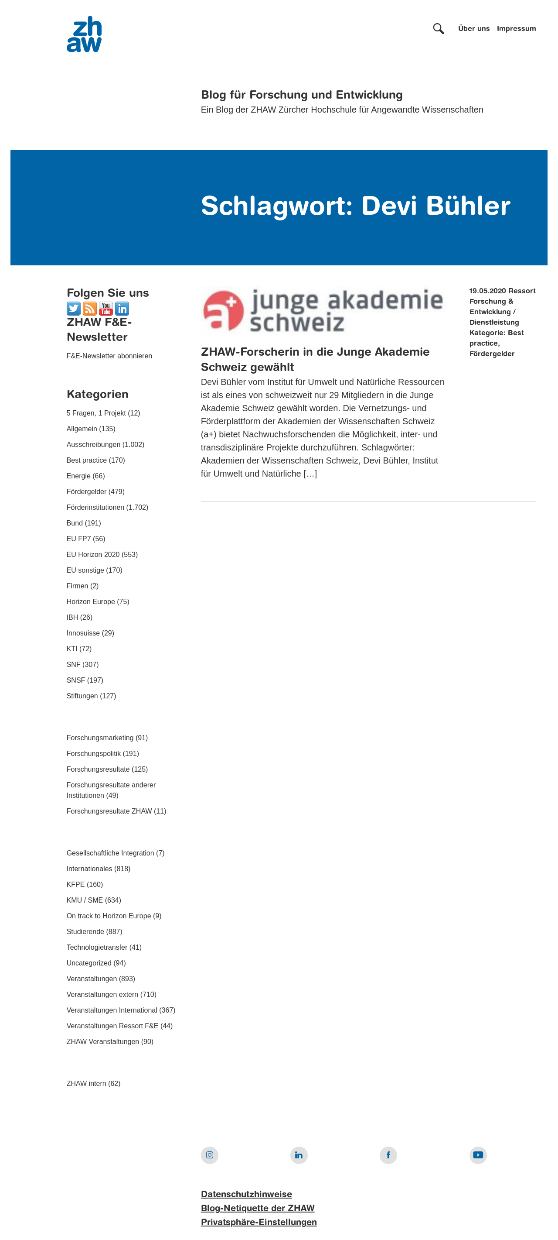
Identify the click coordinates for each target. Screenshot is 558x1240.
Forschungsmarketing (100, 738)
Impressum (516, 29)
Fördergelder (87, 491)
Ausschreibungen (94, 444)
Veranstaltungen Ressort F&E (113, 1026)
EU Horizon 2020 (93, 554)
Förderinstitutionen (96, 507)
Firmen (77, 586)
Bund (75, 523)
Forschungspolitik (94, 753)
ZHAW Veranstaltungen (103, 1041)
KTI (72, 649)
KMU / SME (85, 900)
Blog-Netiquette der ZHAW (258, 1209)
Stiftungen (82, 696)
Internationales (89, 868)
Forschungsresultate (98, 769)
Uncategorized (89, 963)
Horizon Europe (91, 601)
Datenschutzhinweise (246, 1195)
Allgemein (82, 429)
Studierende (85, 931)
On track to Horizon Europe (109, 916)
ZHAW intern (86, 1083)
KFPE (76, 884)
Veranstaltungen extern (103, 994)
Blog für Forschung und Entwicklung (302, 95)
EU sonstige (85, 570)
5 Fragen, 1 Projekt (96, 413)
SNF (74, 664)
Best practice (87, 460)
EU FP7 (79, 539)
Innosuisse (83, 633)
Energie (79, 476)
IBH (72, 617)
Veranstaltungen (92, 978)
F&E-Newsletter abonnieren (110, 356)
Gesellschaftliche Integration (110, 853)
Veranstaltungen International (112, 1010)
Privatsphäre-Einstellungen (259, 1223)
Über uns (474, 29)
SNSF (76, 680)
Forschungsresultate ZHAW (109, 811)
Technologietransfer (97, 947)
